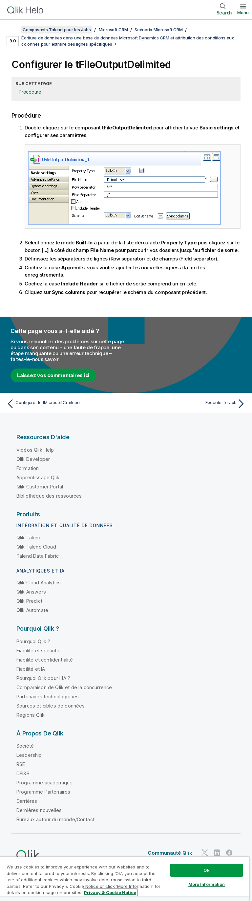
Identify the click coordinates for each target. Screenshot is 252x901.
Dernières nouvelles (39, 810)
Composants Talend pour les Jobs (57, 29)
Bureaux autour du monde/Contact (55, 819)
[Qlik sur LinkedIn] (217, 853)
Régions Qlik (30, 715)
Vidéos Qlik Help (35, 450)
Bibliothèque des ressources (49, 496)
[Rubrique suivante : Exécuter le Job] (187, 403)
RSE (20, 764)
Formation (27, 468)
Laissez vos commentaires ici (53, 375)
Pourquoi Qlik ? (33, 641)
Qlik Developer (33, 459)
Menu (243, 12)
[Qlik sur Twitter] (205, 853)
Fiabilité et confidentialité (44, 660)
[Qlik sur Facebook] (229, 853)
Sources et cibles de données (50, 706)
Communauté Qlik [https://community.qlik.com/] (170, 853)
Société (25, 746)
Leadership (29, 755)
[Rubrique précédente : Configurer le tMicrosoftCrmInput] (64, 403)
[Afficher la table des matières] (13, 29)
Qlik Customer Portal (39, 486)
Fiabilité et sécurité (37, 650)
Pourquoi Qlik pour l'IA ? (43, 678)
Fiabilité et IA (30, 669)
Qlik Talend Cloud (36, 547)
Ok (206, 870)
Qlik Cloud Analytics (38, 582)
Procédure (30, 92)
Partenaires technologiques (47, 696)
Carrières (26, 801)
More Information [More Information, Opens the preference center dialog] (206, 884)
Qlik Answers (31, 592)
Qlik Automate (32, 610)
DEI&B (23, 773)
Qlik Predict (29, 601)
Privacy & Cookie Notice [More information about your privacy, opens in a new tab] (110, 892)
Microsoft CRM (113, 29)
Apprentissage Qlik (37, 477)
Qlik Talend (29, 537)
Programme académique (44, 782)
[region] (124, 879)
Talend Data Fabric (37, 556)
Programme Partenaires (43, 792)
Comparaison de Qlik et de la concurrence (64, 687)
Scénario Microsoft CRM (159, 29)
